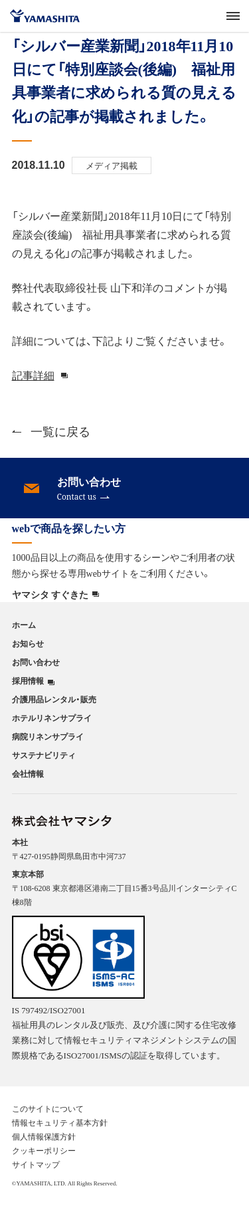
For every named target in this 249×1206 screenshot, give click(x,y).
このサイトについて (48, 1108)
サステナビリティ (44, 755)
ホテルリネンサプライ (52, 718)
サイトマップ (36, 1164)
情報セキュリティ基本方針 (60, 1122)
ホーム (24, 625)
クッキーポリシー (44, 1150)
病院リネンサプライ (48, 736)
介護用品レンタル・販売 (54, 699)
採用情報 (28, 681)
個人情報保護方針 (44, 1136)
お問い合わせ (36, 662)
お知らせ (28, 643)
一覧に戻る (51, 431)
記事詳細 (33, 375)
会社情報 (28, 773)
